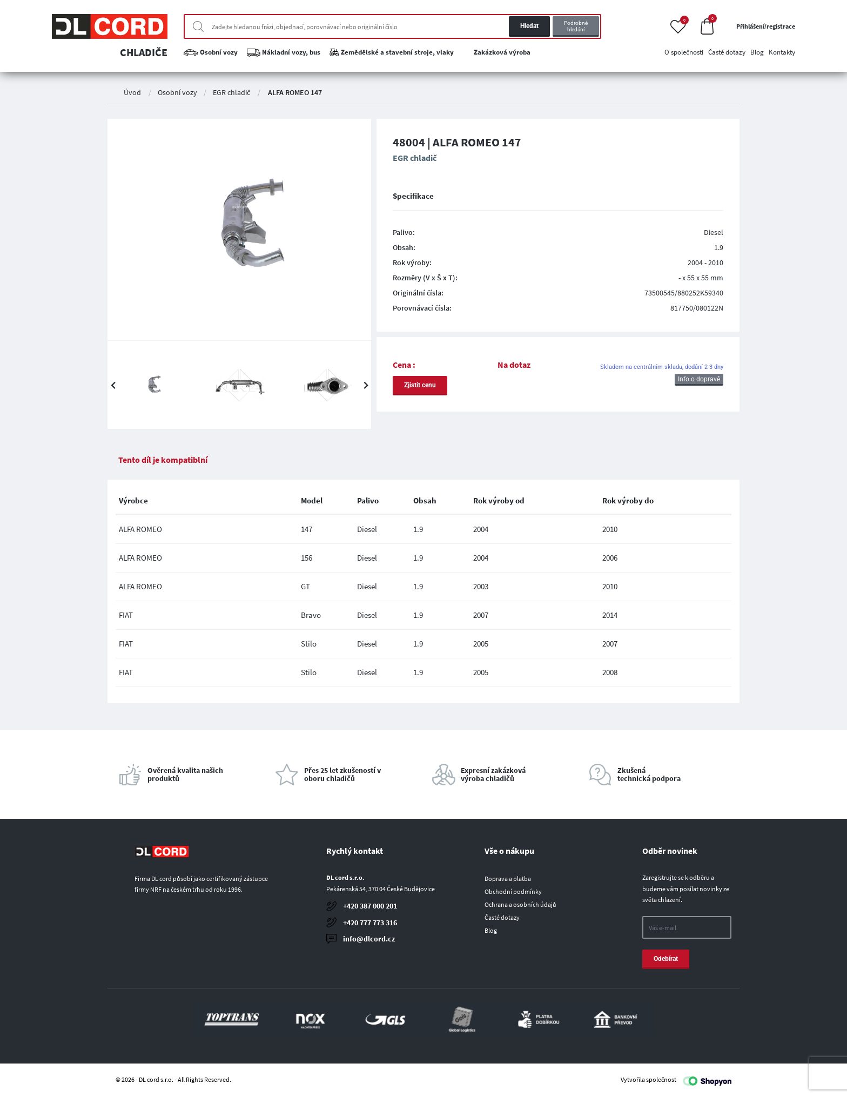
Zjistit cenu (420, 385)
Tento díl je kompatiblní (162, 459)
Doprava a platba (508, 878)
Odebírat (666, 959)
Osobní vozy (177, 92)
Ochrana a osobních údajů (520, 904)
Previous (112, 385)
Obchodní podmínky (513, 891)
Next (365, 385)
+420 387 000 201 (370, 906)
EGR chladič (231, 92)
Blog (491, 930)
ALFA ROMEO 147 (295, 92)
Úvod (132, 92)
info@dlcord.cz (369, 939)
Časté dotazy (502, 917)
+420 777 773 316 (370, 922)
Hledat (529, 26)
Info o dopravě (699, 379)
